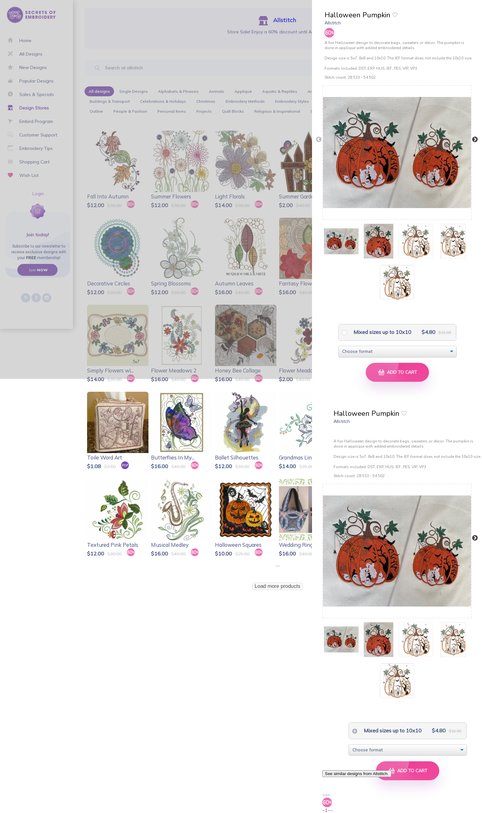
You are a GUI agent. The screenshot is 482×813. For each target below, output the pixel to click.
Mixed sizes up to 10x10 (381, 332)
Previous (319, 139)
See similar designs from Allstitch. (357, 773)
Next (475, 139)
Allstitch (333, 23)
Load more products (277, 586)
